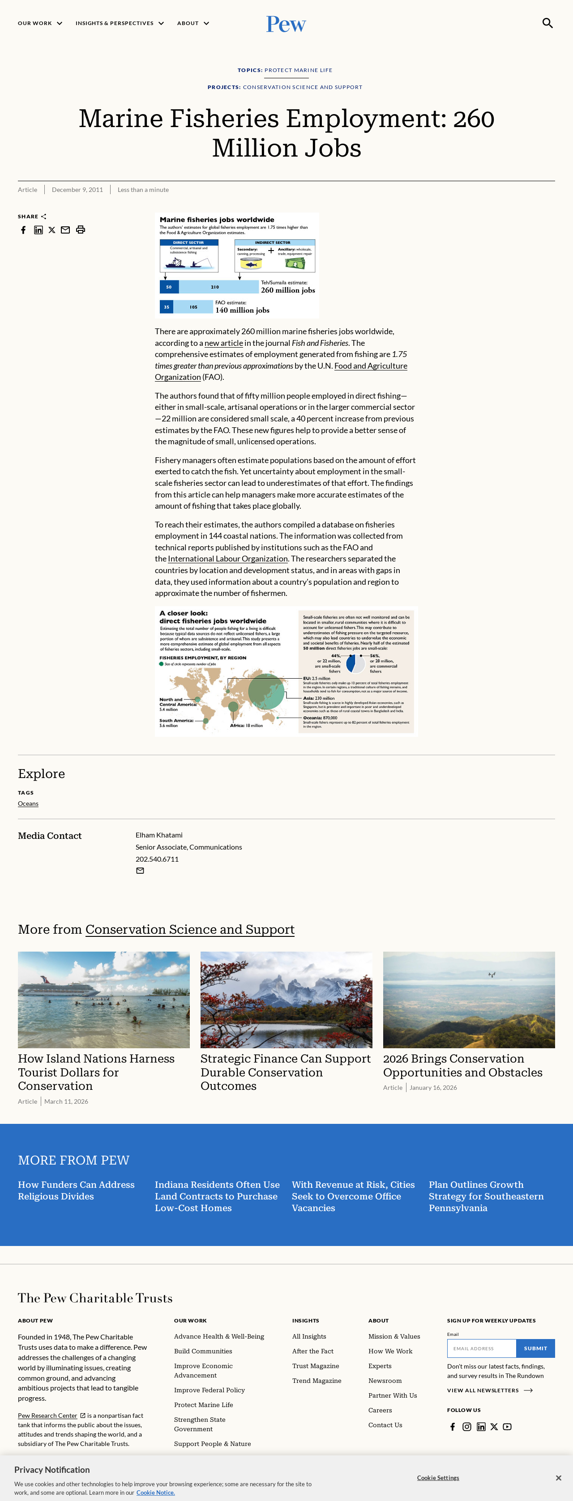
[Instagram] (467, 1426)
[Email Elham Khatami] (140, 870)
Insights (306, 1320)
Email (453, 1334)
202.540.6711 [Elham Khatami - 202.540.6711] (157, 859)
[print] (80, 229)
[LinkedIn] (481, 1426)
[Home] (95, 1298)
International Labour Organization (228, 558)
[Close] (559, 1484)
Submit (535, 1348)
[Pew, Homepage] (286, 23)
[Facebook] (452, 1426)
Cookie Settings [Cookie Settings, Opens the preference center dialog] (438, 1483)
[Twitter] (494, 1427)
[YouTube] (507, 1426)
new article (224, 343)
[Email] (482, 1348)
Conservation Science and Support (190, 929)
